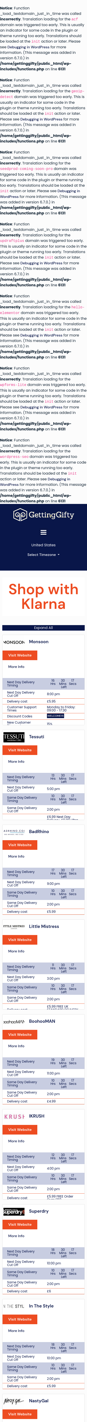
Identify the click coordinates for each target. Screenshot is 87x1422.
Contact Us (43, 1329)
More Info (16, 676)
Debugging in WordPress (28, 47)
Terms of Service (43, 1337)
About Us (43, 1321)
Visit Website (20, 665)
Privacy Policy (43, 1345)
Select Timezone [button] (42, 554)
